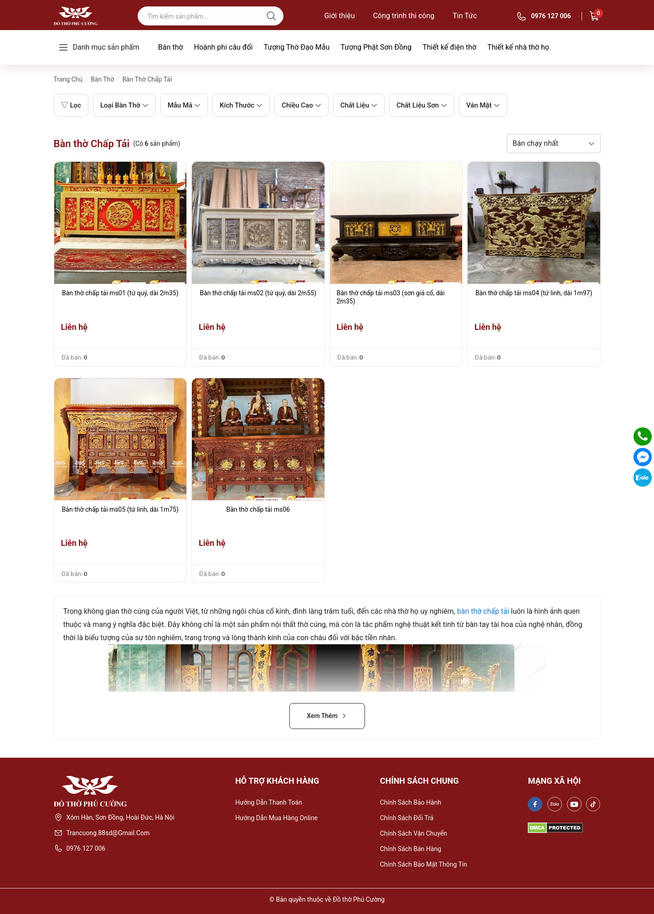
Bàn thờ (170, 47)
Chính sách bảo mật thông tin (423, 864)
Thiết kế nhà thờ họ (518, 47)
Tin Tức (465, 16)
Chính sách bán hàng (410, 848)
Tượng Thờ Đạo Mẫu (296, 47)
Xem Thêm (327, 715)
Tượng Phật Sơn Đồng (376, 47)
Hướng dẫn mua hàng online (276, 818)
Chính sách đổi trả (407, 818)
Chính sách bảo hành (410, 802)
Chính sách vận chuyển (413, 833)
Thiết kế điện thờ (449, 47)
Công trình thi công (403, 16)
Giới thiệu (339, 16)
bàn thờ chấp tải (483, 611)
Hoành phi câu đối (223, 47)
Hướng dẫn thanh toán (268, 802)
